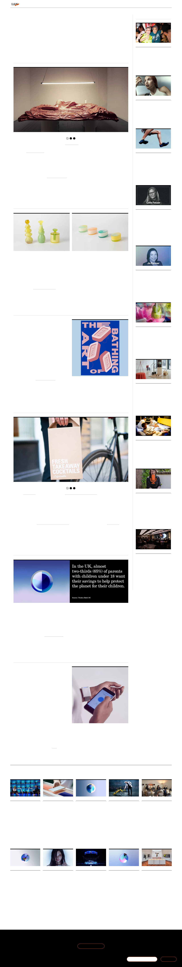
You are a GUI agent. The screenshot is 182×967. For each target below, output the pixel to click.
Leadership (140, 295)
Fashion (139, 177)
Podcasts (141, 208)
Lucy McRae (71, 143)
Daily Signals (17, 799)
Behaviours (55, 4)
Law (146, 295)
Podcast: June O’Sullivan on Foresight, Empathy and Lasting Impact (152, 499)
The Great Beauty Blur (151, 103)
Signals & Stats (32, 4)
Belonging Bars (146, 50)
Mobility (79, 833)
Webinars (140, 325)
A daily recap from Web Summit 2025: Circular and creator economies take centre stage (90, 881)
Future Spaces (141, 461)
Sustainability (81, 911)
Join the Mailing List (91, 946)
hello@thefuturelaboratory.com (156, 949)
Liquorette (29, 493)
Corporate (153, 295)
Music (54, 829)
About (13, 939)
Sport (143, 903)
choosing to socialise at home (53, 523)
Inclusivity (152, 68)
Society (150, 461)
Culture (138, 238)
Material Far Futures (44, 287)
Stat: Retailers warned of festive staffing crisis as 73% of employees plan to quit (124, 881)
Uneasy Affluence (54, 634)
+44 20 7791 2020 (150, 946)
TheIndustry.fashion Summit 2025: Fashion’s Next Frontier (151, 560)
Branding (146, 238)
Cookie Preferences (47, 946)
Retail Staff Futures (126, 907)
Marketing (154, 238)
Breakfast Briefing (148, 839)
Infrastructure (97, 833)
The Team (15, 942)
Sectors (87, 4)
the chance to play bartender (81, 493)
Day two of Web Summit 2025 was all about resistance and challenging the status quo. (122, 818)
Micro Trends (143, 45)
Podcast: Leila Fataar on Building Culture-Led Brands (151, 216)
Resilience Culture (45, 378)
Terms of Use (44, 939)
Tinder (23, 903)
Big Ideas (140, 381)
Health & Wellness (149, 121)
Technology (161, 121)
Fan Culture (162, 68)
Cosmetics (61, 894)
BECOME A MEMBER (142, 959)
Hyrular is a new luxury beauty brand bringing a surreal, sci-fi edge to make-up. (56, 888)
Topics (101, 4)
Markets (140, 151)
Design (160, 177)
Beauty (138, 121)
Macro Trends (143, 98)
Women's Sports (142, 68)
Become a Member (20, 946)
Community (151, 903)
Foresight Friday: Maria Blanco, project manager (57, 807)
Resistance (134, 824)
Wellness (53, 894)
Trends (71, 4)
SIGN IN (168, 959)
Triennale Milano (35, 151)
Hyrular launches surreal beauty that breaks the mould (56, 877)
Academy (135, 4)
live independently (57, 176)
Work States (113, 907)
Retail (144, 351)
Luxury (138, 351)
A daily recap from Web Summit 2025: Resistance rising (121, 807)
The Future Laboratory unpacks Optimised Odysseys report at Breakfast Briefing (155, 811)
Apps (18, 903)
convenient (113, 523)
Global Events (146, 582)
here (54, 746)
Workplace (112, 908)
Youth (155, 521)
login (168, 4)
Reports (149, 4)
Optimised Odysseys (149, 841)
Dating (12, 903)
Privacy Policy (44, 942)
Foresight (139, 521)
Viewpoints (117, 4)
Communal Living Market (153, 443)
